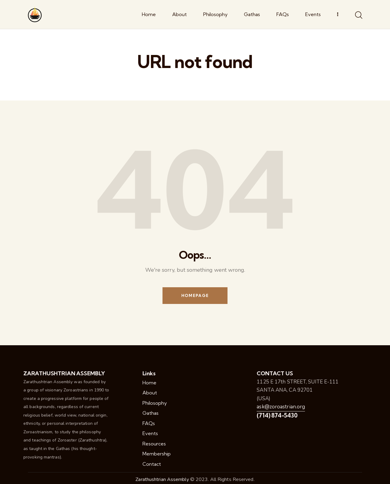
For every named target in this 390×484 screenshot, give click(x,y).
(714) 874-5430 (277, 415)
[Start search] (358, 15)
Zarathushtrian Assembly (162, 479)
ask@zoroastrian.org (281, 406)
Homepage (195, 295)
